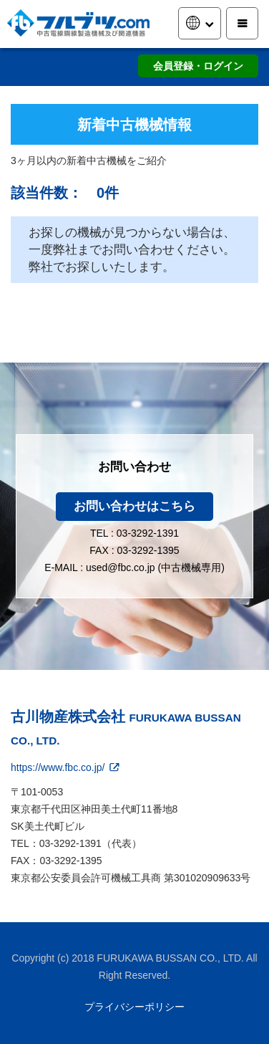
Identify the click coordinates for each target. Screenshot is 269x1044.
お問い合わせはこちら (134, 506)
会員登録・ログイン (198, 66)
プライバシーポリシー (134, 1006)
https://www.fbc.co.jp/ (66, 767)
